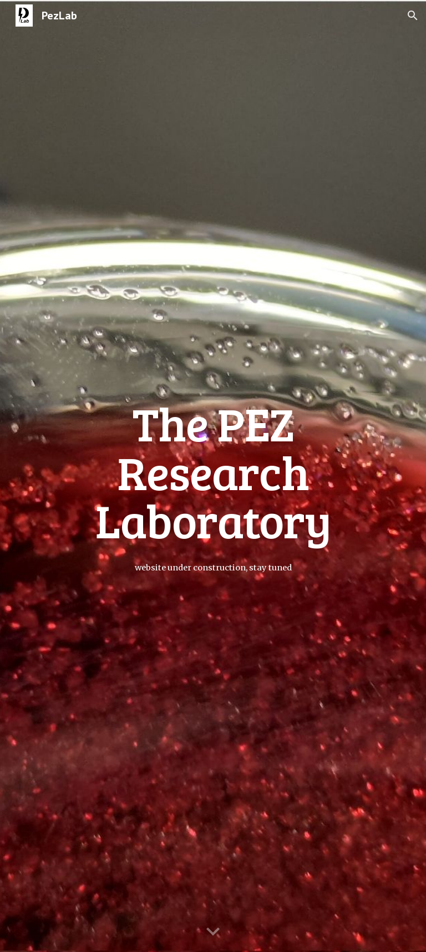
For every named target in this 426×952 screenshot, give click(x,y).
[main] (212, 476)
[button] (412, 15)
